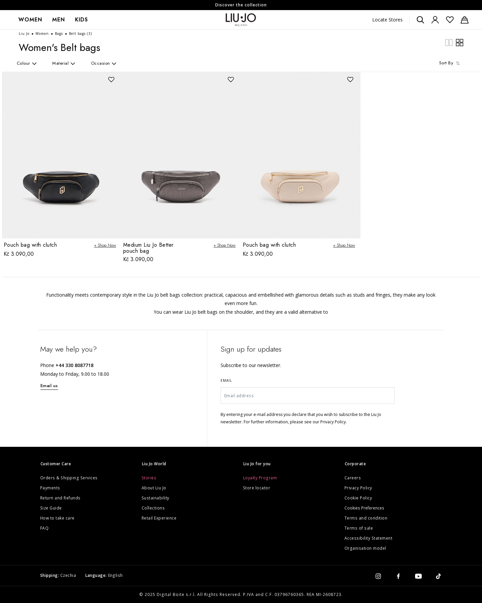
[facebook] (398, 575)
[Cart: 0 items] (465, 20)
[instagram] (378, 575)
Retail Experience (159, 518)
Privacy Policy (358, 488)
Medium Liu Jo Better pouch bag (148, 248)
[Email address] (308, 395)
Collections (153, 508)
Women (30, 19)
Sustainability (155, 498)
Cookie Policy (358, 498)
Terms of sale (358, 528)
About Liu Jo (154, 488)
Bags (59, 33)
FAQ (44, 528)
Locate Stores (387, 19)
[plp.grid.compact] (449, 42)
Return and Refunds (60, 498)
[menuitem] (30, 19)
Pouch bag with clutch (30, 245)
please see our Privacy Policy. (318, 422)
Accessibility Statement (368, 538)
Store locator (256, 488)
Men (58, 19)
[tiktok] (438, 575)
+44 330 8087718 (74, 365)
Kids (81, 19)
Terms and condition (366, 518)
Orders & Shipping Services (69, 478)
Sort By (450, 63)
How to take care (57, 518)
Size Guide (51, 508)
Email (226, 380)
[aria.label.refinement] (32, 63)
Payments (50, 488)
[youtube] (418, 575)
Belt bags (80, 33)
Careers (352, 478)
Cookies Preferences (364, 508)
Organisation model (365, 548)
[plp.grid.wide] (459, 42)
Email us (49, 385)
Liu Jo (25, 33)
